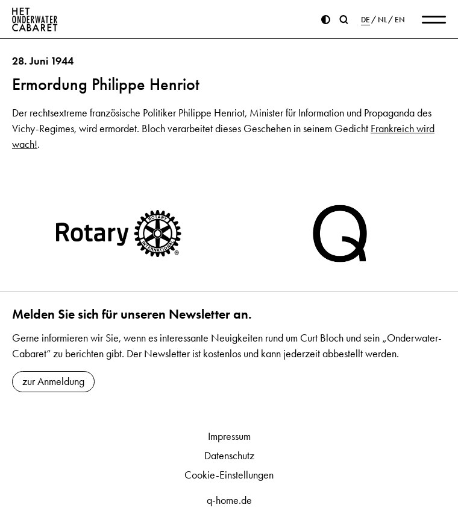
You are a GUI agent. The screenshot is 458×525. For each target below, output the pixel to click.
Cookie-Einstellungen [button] (229, 475)
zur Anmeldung (53, 381)
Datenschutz (229, 455)
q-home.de (229, 500)
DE (365, 20)
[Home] (35, 19)
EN (400, 20)
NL (382, 20)
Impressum (229, 436)
